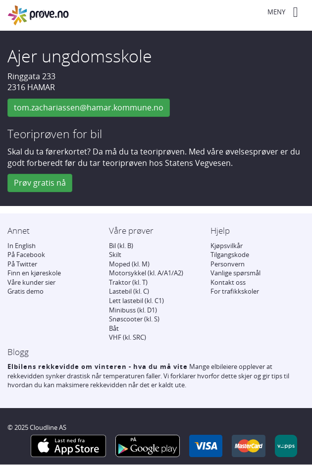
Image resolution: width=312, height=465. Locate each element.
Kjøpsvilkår (226, 245)
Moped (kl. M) (129, 263)
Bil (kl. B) (121, 245)
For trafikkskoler (234, 291)
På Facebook (26, 254)
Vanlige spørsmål (235, 272)
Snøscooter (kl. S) (134, 318)
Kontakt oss (228, 282)
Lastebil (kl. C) (129, 291)
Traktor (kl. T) (128, 282)
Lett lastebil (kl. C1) (136, 300)
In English (21, 245)
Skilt (115, 254)
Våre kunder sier (31, 282)
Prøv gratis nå (40, 182)
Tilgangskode (229, 254)
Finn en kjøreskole (34, 272)
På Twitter (22, 263)
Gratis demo (25, 291)
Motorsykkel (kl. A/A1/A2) (146, 272)
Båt (114, 328)
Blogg (18, 352)
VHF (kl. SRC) (127, 337)
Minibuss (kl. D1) (133, 310)
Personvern (227, 263)
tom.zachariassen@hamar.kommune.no (88, 107)
